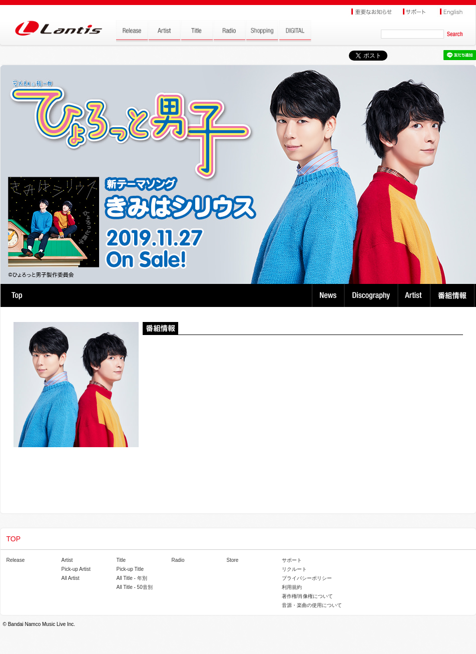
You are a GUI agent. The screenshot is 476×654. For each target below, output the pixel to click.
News (328, 295)
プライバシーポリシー (307, 578)
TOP (17, 295)
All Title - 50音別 (135, 587)
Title (121, 560)
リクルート (294, 569)
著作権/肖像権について (307, 596)
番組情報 (453, 295)
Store (233, 560)
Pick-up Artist (76, 569)
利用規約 (292, 587)
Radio (178, 560)
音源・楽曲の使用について (312, 605)
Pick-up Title (130, 569)
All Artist (71, 578)
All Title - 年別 (132, 578)
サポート (292, 560)
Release (16, 560)
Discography (372, 295)
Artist (415, 295)
